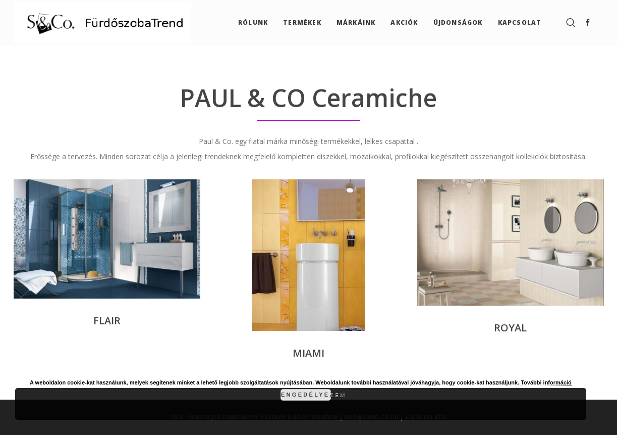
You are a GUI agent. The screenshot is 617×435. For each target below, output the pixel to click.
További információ (546, 382)
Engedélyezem (306, 395)
